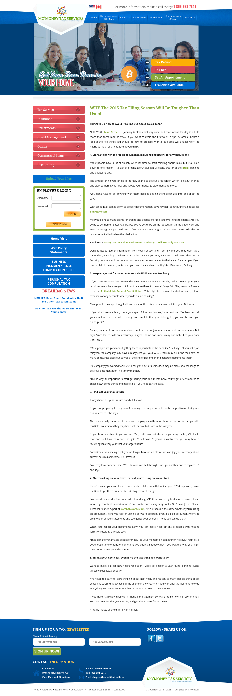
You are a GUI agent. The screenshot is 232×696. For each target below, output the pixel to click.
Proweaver (193, 689)
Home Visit (59, 239)
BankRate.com (99, 211)
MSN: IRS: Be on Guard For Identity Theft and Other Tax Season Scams (58, 299)
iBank (186, 167)
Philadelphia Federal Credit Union (121, 291)
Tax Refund (163, 62)
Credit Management (51, 137)
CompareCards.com (132, 509)
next (193, 87)
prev (186, 87)
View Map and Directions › (56, 677)
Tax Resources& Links (173, 17)
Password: (43, 206)
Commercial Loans (51, 156)
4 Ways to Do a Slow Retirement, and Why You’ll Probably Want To (144, 242)
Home (93, 17)
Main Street (111, 132)
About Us (125, 17)
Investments (46, 128)
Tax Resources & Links (98, 689)
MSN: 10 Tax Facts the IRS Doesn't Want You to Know (58, 310)
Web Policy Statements (58, 250)
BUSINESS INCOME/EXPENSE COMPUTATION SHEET (59, 266)
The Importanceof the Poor (108, 17)
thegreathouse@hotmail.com (108, 677)
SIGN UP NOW (60, 224)
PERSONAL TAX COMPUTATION (59, 282)
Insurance (44, 119)
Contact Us (189, 17)
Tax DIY (160, 70)
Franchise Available (169, 85)
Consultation (156, 17)
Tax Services (139, 17)
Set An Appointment (170, 77)
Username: (43, 198)
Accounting (45, 165)
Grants (42, 146)
